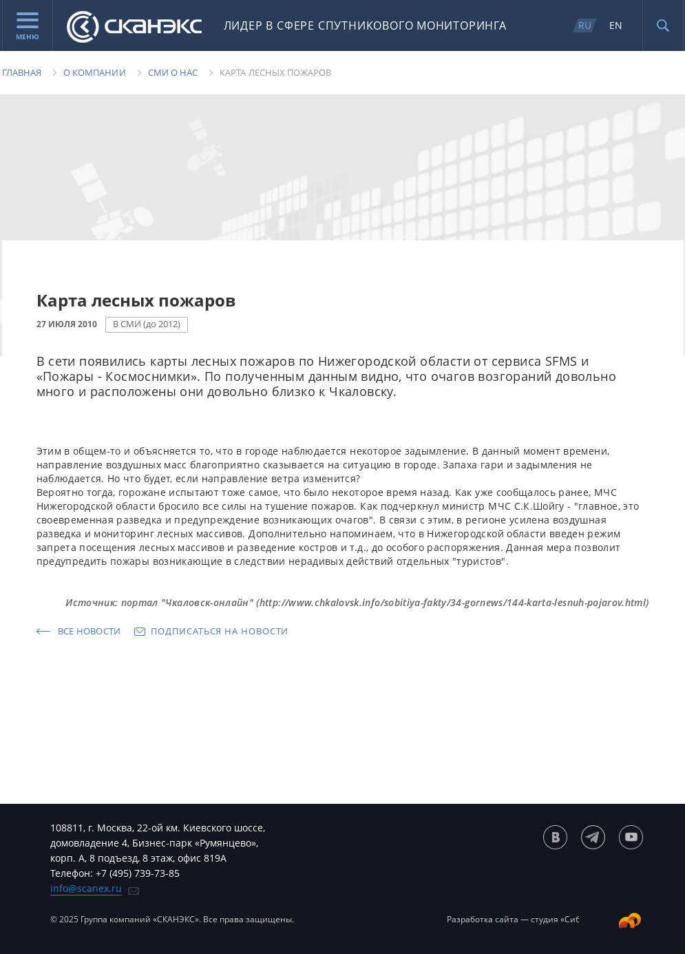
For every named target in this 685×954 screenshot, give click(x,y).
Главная (21, 72)
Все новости (89, 631)
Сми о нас (173, 72)
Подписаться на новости (219, 631)
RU (584, 25)
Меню (27, 26)
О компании (94, 72)
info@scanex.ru (86, 888)
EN (615, 25)
